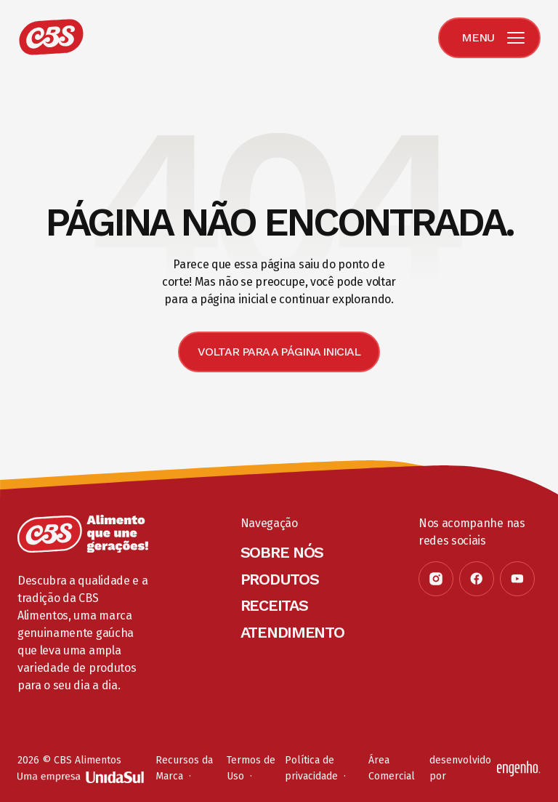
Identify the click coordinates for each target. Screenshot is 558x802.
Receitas (274, 605)
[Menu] (489, 37)
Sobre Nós (281, 552)
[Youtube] (517, 578)
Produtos (279, 579)
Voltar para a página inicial (279, 351)
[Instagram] (435, 578)
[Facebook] (476, 578)
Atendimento (292, 632)
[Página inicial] (82, 534)
